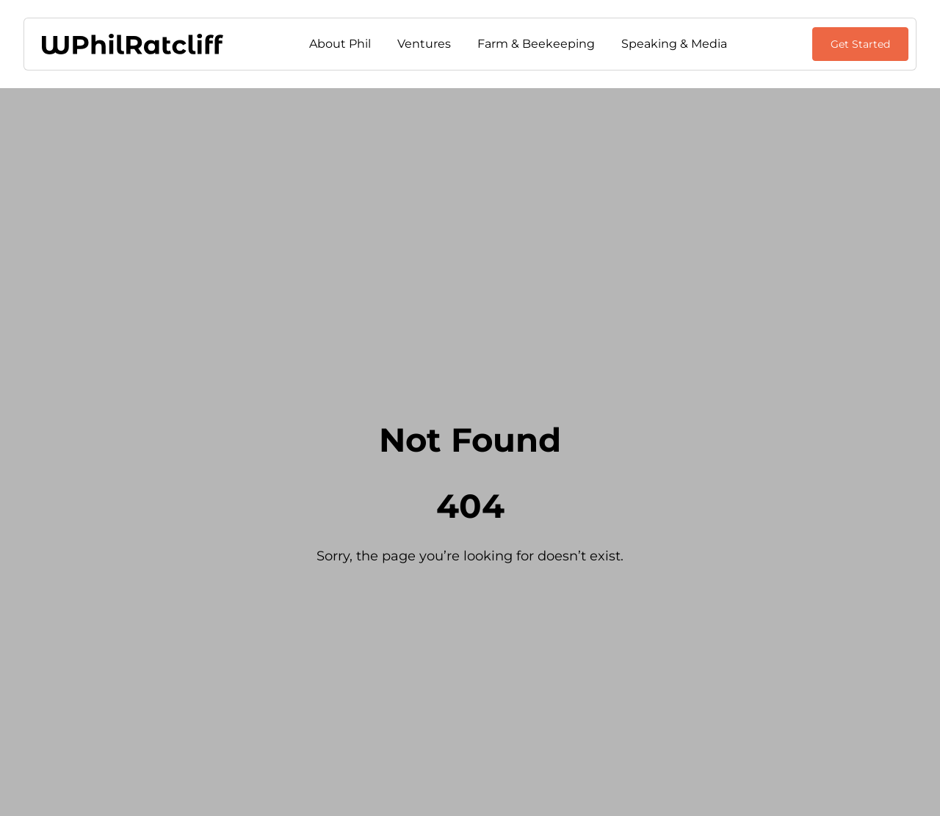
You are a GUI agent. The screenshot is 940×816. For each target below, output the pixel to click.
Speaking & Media (674, 44)
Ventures (424, 44)
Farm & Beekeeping (536, 44)
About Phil (340, 44)
